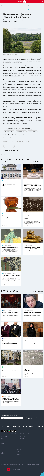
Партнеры (19, 454)
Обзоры (2, 440)
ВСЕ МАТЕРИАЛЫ (39, 161)
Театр (3, 426)
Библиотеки (3, 453)
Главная (2, 5)
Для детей (13, 433)
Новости (10, 5)
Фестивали (22, 436)
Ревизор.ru (8, 24)
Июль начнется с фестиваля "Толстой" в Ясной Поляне (23, 5)
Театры (2, 449)
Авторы (18, 451)
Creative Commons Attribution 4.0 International (31, 464)
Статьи (2, 433)
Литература (16, 426)
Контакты (19, 456)
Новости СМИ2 (3, 154)
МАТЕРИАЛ (9, 213)
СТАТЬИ (4, 213)
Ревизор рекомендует (31, 435)
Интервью (3, 434)
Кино (8, 426)
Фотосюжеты (4, 436)
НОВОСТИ (5, 310)
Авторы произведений (22, 453)
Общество (40, 426)
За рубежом (22, 438)
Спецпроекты (23, 434)
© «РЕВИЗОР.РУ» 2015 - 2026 (16, 469)
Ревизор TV (3, 438)
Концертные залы (4, 452)
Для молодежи (14, 434)
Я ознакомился (6, 421)
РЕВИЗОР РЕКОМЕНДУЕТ (7, 273)
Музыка (31, 426)
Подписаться (31, 418)
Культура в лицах (5, 445)
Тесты (2, 441)
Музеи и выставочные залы (5, 450)
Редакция (19, 449)
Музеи (6, 5)
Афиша (29, 433)
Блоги (2, 443)
